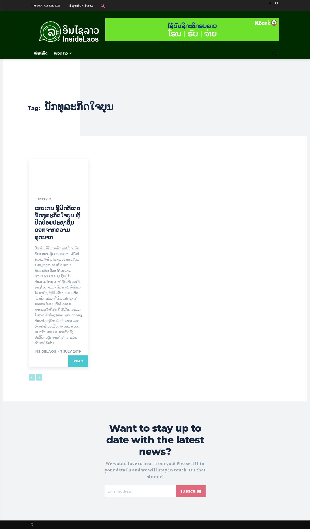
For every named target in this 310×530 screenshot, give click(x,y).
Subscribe (190, 492)
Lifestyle (44, 199)
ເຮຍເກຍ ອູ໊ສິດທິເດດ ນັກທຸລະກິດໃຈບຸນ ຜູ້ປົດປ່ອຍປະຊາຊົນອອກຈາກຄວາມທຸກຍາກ (57, 223)
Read (78, 361)
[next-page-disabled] (39, 377)
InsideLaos (45, 352)
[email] (140, 492)
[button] (102, 5)
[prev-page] (32, 377)
